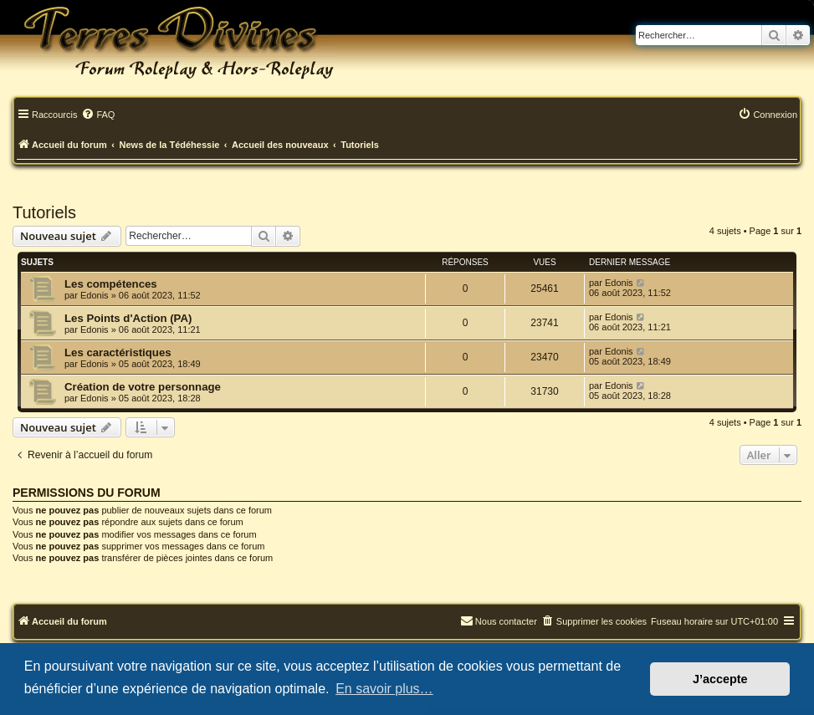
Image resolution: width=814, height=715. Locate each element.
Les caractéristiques (118, 352)
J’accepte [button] (720, 679)
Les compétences (110, 284)
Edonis (94, 295)
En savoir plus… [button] (384, 689)
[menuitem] (98, 115)
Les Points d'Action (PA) (128, 318)
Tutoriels (44, 212)
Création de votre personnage (142, 386)
